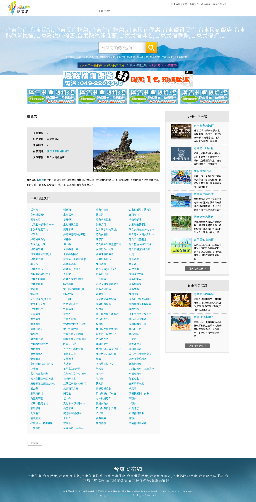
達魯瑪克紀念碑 (39, 344)
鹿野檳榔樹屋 (136, 384)
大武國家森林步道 (106, 299)
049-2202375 (167, 493)
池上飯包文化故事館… (141, 314)
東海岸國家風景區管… (141, 304)
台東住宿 (103, 11)
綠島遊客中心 (103, 319)
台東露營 (119, 11)
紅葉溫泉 (134, 379)
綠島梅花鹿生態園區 (74, 234)
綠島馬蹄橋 (135, 284)
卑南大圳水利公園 (73, 349)
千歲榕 (132, 389)
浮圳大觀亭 (102, 344)
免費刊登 (194, 4)
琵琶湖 (67, 210)
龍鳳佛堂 (35, 324)
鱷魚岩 (34, 334)
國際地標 (35, 220)
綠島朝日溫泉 (103, 220)
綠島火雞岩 (36, 284)
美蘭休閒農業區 (137, 423)
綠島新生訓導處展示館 (108, 244)
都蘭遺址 (68, 359)
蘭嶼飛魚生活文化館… (108, 349)
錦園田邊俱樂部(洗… (42, 254)
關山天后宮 (135, 349)
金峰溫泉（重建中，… (75, 428)
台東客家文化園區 (73, 334)
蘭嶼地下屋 (36, 339)
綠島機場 (134, 289)
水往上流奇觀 (37, 304)
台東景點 (201, 13)
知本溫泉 (101, 264)
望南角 (67, 423)
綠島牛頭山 (69, 264)
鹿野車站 (68, 229)
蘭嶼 (41, 180)
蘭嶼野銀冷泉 (103, 389)
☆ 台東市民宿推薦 (90, 65)
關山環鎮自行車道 (106, 393)
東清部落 (35, 408)
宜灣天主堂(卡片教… (75, 374)
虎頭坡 (99, 324)
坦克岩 (99, 379)
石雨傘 (99, 374)
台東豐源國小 (37, 215)
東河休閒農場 (136, 413)
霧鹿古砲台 (102, 403)
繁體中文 (238, 4)
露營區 (132, 264)
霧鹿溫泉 (101, 423)
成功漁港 (134, 294)
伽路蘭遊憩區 (136, 274)
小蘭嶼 (34, 369)
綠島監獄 (134, 259)
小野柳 (67, 220)
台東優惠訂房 (237, 11)
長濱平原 (101, 418)
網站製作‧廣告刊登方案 (214, 4)
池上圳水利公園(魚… (107, 229)
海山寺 (67, 244)
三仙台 (34, 234)
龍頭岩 (132, 418)
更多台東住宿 (198, 269)
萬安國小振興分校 (106, 334)
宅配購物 (218, 14)
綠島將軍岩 (135, 279)
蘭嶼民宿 (131, 57)
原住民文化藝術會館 (74, 259)
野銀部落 (68, 309)
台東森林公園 (70, 249)
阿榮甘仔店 (69, 344)
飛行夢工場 (69, 354)
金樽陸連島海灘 (104, 254)
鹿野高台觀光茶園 (40, 274)
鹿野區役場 (135, 344)
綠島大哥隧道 (37, 279)
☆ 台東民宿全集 (136, 65)
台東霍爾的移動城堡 (140, 210)
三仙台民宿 (167, 57)
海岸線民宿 (155, 57)
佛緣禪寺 (35, 349)
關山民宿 (120, 57)
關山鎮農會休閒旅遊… (108, 329)
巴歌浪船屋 (36, 309)
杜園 (98, 359)
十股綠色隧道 (70, 254)
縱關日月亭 (36, 329)
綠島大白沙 (36, 269)
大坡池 (67, 364)
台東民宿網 (18, 8)
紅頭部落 (35, 314)
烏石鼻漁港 (135, 374)
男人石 (34, 264)
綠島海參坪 (36, 354)
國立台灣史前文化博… (141, 229)
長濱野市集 (69, 379)
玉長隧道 (101, 279)
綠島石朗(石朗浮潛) (140, 249)
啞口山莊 (68, 284)
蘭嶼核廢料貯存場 (139, 393)
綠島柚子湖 (102, 274)
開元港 (67, 393)
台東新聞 (185, 13)
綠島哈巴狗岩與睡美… (141, 299)
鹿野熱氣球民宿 (107, 57)
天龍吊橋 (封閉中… (74, 403)
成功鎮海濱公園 (137, 324)
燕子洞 (99, 239)
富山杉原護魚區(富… (75, 289)
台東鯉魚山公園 (104, 249)
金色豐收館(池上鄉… (42, 299)
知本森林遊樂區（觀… (42, 379)
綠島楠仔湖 (36, 249)
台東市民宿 (82, 57)
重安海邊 (134, 269)
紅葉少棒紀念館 (39, 403)
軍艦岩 (99, 369)
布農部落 (134, 408)
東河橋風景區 (103, 304)
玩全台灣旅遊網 (179, 4)
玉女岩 (132, 339)
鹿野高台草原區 (137, 359)
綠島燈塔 (134, 334)
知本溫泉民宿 (180, 57)
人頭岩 (132, 403)
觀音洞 (99, 215)
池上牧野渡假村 (72, 329)
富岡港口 (134, 215)
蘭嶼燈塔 (35, 418)
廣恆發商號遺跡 (72, 413)
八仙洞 (67, 299)
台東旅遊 (136, 11)
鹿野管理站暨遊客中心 (42, 384)
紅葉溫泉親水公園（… (75, 384)
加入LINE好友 (184, 493)
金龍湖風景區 (70, 225)
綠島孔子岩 (135, 329)
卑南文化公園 (37, 244)
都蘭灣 (99, 294)
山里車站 (68, 408)
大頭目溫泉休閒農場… (141, 369)
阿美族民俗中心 (104, 364)
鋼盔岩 (34, 389)
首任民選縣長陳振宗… (108, 314)
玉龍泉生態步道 (72, 369)
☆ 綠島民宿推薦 (114, 65)
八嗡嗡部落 (135, 220)
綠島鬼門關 (36, 259)
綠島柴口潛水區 (137, 319)
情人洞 (99, 384)
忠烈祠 (99, 309)
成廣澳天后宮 (70, 389)
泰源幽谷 (35, 359)
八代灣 (99, 413)
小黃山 (132, 254)
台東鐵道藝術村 (137, 225)
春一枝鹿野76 (103, 398)
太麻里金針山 (103, 259)
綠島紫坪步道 (70, 304)
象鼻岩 (67, 314)
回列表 (34, 443)
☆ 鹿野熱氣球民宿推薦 (163, 65)
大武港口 (35, 413)
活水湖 (34, 210)
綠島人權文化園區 (73, 279)
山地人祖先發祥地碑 (107, 284)
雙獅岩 (34, 289)
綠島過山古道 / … (73, 269)
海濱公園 (101, 225)
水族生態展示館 (39, 229)
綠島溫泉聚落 (103, 289)
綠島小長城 (102, 210)
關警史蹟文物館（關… (75, 339)
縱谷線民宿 (142, 57)
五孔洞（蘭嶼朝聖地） (141, 354)
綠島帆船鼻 (135, 364)
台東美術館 (69, 319)
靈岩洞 (34, 294)
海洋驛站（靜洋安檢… (141, 244)
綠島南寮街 (102, 234)
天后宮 (67, 274)
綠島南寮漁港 (37, 239)
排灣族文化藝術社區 (41, 423)
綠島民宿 (93, 57)
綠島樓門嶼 (102, 339)
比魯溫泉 (35, 428)
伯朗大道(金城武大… (107, 269)
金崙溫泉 (68, 215)
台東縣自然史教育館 (41, 364)
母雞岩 (67, 418)
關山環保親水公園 (106, 408)
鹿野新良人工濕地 (106, 354)
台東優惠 (168, 12)
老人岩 (67, 398)
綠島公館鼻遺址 (137, 239)
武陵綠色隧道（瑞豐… (75, 324)
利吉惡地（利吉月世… (141, 234)
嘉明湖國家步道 (39, 374)
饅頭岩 (132, 398)
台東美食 (152, 11)
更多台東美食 (198, 346)
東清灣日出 (36, 393)
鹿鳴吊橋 (134, 309)
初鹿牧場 (68, 294)
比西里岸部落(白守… (42, 225)
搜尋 (151, 47)
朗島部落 (35, 319)
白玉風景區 (36, 398)
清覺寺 (67, 239)
